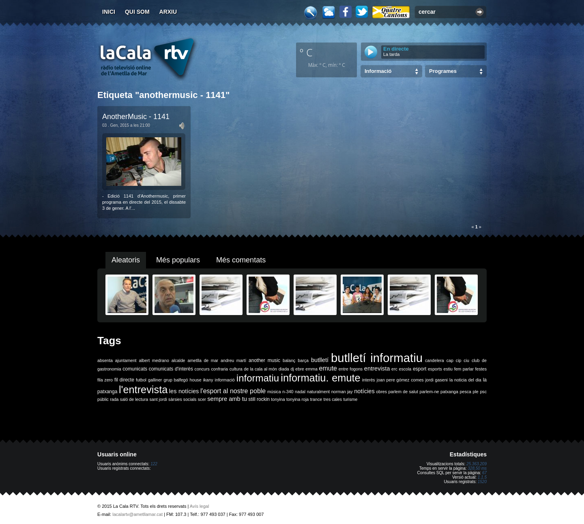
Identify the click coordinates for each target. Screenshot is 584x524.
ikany (208, 379)
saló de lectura (134, 399)
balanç (289, 360)
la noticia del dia (465, 379)
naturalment (318, 391)
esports (435, 368)
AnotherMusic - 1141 (136, 117)
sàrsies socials (182, 399)
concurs (202, 368)
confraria (219, 368)
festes (481, 368)
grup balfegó (175, 379)
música (274, 391)
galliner (155, 379)
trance (316, 399)
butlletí (319, 360)
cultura (236, 368)
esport (419, 369)
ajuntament (126, 360)
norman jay (342, 391)
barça (303, 360)
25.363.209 (476, 464)
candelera (434, 360)
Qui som (137, 12)
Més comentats (241, 260)
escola (405, 368)
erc (394, 368)
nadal (300, 391)
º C (306, 52)
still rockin (259, 399)
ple (476, 391)
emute (328, 368)
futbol (141, 379)
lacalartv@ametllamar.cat (137, 514)
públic (103, 399)
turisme (350, 399)
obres (381, 391)
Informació (378, 71)
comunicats (134, 369)
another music (264, 360)
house (196, 379)
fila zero (105, 379)
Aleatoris (126, 260)
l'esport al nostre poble (233, 391)
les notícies (184, 391)
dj (292, 368)
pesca (465, 391)
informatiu (257, 378)
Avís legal (199, 506)
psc (483, 391)
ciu (466, 360)
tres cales (332, 399)
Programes (443, 71)
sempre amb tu (227, 399)
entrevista (377, 368)
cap (450, 360)
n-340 (287, 391)
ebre (299, 368)
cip (459, 360)
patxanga (449, 391)
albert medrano (154, 360)
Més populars (178, 260)
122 (153, 464)
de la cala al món (260, 368)
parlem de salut (403, 391)
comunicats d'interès (171, 369)
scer (202, 399)
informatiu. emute (320, 377)
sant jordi (158, 399)
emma (311, 368)
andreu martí (233, 360)
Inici (108, 12)
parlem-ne (429, 391)
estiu (448, 368)
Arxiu (168, 12)
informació (225, 379)
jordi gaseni (436, 379)
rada (114, 399)
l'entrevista (143, 389)
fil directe (124, 380)
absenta (105, 360)
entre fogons (351, 368)
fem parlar (464, 368)
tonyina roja (297, 399)
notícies (364, 391)
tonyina (278, 399)
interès (368, 379)
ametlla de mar (202, 360)
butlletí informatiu (377, 357)
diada (284, 368)
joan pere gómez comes (400, 379)
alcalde (178, 360)
